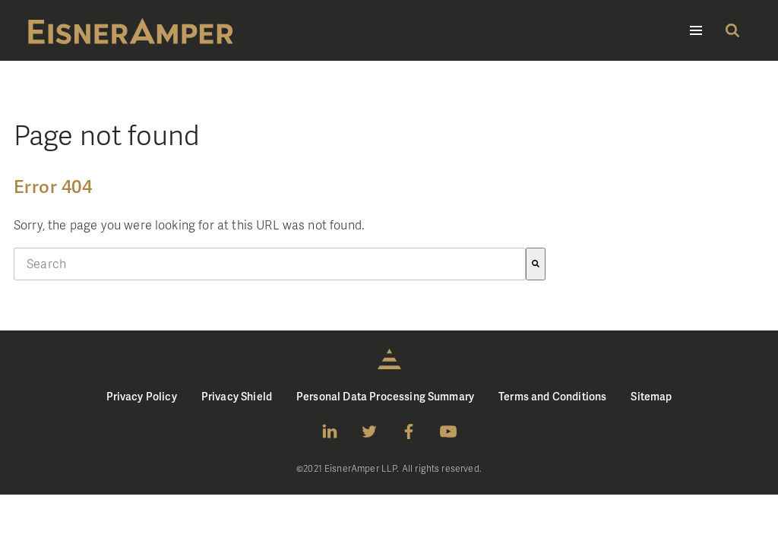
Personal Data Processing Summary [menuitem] (385, 396)
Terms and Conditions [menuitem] (552, 396)
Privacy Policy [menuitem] (141, 396)
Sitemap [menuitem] (651, 396)
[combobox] (270, 264)
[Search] (536, 264)
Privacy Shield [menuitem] (236, 396)
